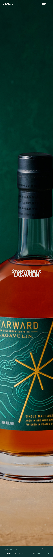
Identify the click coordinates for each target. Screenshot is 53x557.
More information (14, 549)
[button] (11, 554)
